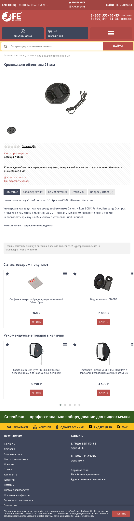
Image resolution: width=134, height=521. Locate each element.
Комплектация (57, 192)
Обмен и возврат (14, 454)
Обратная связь (80, 470)
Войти (110, 5)
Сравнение (77, 7)
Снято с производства (16, 490)
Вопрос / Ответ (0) (101, 192)
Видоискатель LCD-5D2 (103, 299)
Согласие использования (18, 500)
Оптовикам (10, 505)
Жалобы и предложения (85, 474)
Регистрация (124, 5)
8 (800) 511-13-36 (105, 19)
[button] (60, 405)
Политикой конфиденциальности (75, 513)
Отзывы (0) (28, 146)
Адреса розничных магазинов (88, 479)
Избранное (77, 2)
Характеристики (33, 192)
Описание (12, 192)
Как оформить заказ (16, 459)
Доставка (9, 449)
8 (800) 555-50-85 (105, 15)
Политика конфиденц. (17, 495)
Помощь (9, 485)
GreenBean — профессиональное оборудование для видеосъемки (67, 417)
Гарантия (9, 480)
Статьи (8, 470)
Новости (9, 464)
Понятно (121, 513)
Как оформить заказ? (16, 181)
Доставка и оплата (15, 177)
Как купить (10, 475)
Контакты (9, 444)
